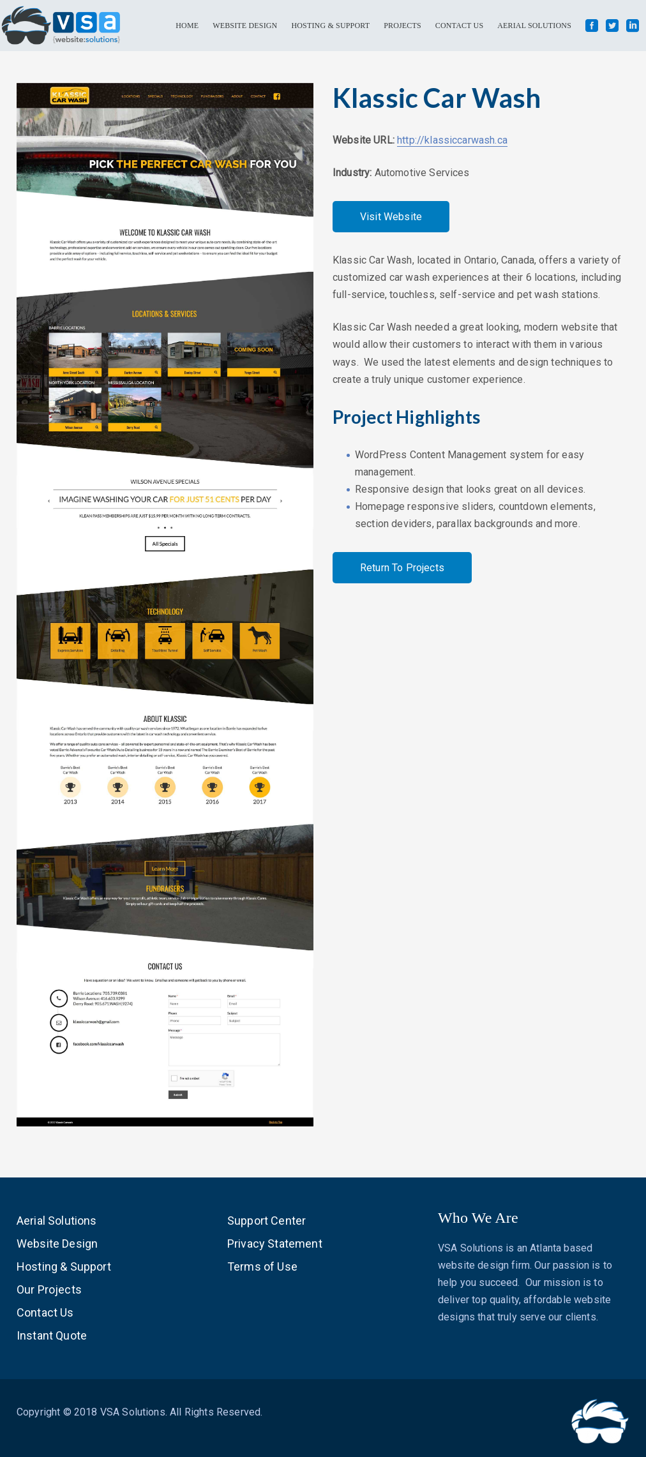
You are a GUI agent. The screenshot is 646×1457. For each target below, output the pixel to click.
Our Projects (49, 1289)
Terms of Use (262, 1266)
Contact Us (45, 1312)
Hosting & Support (64, 1266)
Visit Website (391, 217)
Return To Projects (402, 568)
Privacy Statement (274, 1243)
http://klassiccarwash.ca (452, 140)
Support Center (266, 1220)
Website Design (57, 1243)
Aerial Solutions (57, 1220)
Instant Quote (52, 1335)
